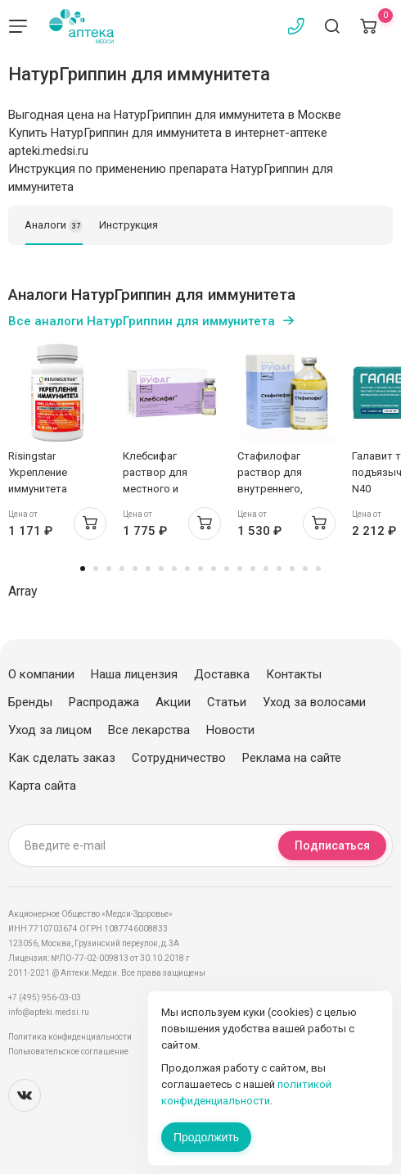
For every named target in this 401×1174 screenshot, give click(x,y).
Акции (173, 702)
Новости (230, 730)
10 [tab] (200, 568)
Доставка (222, 674)
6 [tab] (148, 568)
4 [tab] (121, 568)
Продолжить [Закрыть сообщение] (206, 1137)
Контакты (294, 674)
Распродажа (104, 702)
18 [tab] (305, 568)
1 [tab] (82, 568)
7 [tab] (161, 568)
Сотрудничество (179, 757)
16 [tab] (279, 568)
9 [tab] (187, 568)
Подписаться (332, 845)
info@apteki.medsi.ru (48, 1012)
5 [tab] (135, 568)
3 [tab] (108, 568)
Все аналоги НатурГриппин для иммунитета (141, 321)
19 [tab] (318, 568)
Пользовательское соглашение (68, 1051)
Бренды (30, 702)
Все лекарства (149, 730)
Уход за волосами (314, 702)
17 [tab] (292, 568)
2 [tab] (95, 568)
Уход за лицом (50, 730)
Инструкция (128, 225)
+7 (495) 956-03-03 (44, 997)
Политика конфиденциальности (70, 1036)
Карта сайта (42, 785)
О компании (41, 674)
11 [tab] (213, 568)
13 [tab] (239, 568)
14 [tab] (252, 568)
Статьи (226, 702)
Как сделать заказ (61, 757)
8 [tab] (174, 568)
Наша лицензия (134, 674)
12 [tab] (226, 568)
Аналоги (54, 226)
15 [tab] (266, 568)
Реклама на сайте (291, 757)
